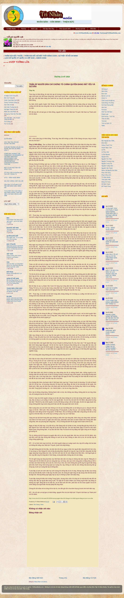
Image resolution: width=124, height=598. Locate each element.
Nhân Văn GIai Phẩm (10, 111)
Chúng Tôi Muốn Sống (10, 102)
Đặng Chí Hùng (106, 182)
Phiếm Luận (105, 114)
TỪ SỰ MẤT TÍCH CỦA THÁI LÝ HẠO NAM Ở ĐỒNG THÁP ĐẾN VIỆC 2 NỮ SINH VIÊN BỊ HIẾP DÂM (13, 193)
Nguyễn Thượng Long (108, 161)
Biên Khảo (104, 91)
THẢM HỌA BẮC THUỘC (14, 56)
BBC (8, 218)
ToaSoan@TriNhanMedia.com (110, 33)
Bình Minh (104, 143)
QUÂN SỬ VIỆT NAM (13, 278)
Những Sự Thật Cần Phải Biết (12, 114)
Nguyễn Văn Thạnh (107, 168)
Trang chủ (63, 578)
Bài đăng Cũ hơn (89, 578)
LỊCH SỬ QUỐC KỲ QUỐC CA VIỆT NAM (19, 58)
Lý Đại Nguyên (106, 154)
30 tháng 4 (105, 89)
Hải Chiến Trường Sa (10, 107)
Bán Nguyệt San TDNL (108, 140)
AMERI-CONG (41, 58)
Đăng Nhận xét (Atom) (40, 581)
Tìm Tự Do (7, 123)
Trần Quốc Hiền (106, 179)
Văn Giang (37, 504)
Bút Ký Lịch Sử (80, 28)
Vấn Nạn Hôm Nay (48, 28)
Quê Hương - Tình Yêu (108, 116)
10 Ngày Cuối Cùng (9, 95)
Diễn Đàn (93, 28)
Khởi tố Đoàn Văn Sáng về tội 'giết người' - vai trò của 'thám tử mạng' (15, 221)
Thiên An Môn (105, 118)
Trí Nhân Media (11, 28)
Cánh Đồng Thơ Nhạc (108, 102)
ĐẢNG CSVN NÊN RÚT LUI (14, 273)
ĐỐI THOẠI (10, 272)
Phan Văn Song (106, 172)
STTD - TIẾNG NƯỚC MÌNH (12, 177)
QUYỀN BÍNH (8, 138)
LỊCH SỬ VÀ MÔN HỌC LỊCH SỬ (111, 288)
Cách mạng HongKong (108, 100)
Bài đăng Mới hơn (36, 578)
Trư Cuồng (7, 121)
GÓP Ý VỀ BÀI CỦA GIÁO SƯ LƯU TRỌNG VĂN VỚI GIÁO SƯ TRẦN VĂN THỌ (112, 274)
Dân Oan (104, 107)
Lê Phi (103, 150)
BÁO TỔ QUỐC (11, 244)
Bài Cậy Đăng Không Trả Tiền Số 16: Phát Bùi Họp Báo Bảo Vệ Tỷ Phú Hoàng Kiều (15, 281)
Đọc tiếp (48, 46)
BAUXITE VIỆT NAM (13, 227)
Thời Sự (23, 28)
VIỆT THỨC (10, 254)
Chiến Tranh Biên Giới (10, 100)
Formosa (104, 109)
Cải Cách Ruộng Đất (107, 105)
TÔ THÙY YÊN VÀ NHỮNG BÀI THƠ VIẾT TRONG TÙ (13, 173)
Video (41, 504)
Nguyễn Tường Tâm (107, 165)
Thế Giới (104, 121)
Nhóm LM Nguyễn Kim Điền (109, 170)
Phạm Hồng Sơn (106, 175)
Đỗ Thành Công (106, 186)
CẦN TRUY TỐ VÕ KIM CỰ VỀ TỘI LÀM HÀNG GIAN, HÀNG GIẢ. (13, 186)
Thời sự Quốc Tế (106, 123)
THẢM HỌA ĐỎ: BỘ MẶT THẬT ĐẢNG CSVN (40, 56)
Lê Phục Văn (105, 152)
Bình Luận (34, 28)
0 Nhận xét (109, 220)
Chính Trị (104, 98)
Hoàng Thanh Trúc (107, 145)
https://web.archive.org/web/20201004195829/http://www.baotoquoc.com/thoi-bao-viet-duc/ (15, 247)
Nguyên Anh (105, 156)
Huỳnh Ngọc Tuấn (107, 147)
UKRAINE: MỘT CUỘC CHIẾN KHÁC (111, 332)
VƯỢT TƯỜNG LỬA (19, 62)
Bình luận (104, 93)
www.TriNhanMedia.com (83, 33)
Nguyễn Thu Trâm (107, 159)
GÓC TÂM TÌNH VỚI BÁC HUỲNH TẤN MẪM (11, 142)
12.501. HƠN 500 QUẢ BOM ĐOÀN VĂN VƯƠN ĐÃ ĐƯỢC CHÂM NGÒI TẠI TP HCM (15, 299)
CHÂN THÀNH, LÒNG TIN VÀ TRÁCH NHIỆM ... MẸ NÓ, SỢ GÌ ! (111, 347)
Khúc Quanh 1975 (64, 28)
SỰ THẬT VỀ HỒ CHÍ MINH (68, 56)
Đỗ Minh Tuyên (106, 184)
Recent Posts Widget (115, 358)
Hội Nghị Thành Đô (9, 109)
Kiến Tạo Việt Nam (107, 112)
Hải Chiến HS (8, 104)
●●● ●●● (6, 62)
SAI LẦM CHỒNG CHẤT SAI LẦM (13, 181)
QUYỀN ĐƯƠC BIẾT (12, 236)
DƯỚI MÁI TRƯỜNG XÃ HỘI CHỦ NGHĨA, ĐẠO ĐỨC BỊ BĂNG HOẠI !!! (14, 148)
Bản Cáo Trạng (8, 98)
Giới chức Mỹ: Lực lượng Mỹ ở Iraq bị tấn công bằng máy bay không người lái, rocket (15, 265)
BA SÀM (9, 296)
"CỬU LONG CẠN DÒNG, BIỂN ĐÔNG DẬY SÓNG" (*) (112, 302)
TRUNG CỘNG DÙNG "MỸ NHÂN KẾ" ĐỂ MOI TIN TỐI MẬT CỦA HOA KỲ (112, 317)
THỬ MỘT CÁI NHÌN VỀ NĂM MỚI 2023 (112, 241)
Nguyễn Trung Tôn (107, 163)
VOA (8, 262)
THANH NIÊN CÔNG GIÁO (14, 288)
